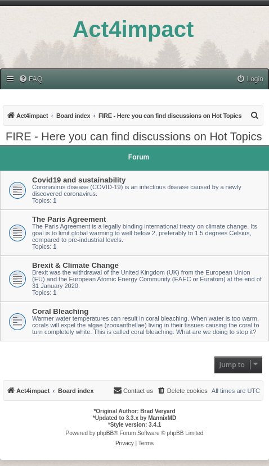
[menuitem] (30, 79)
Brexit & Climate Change (75, 265)
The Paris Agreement (69, 219)
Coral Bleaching (60, 311)
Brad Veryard (157, 411)
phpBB (105, 433)
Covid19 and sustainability (78, 180)
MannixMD (162, 418)
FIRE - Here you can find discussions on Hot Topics (134, 136)
